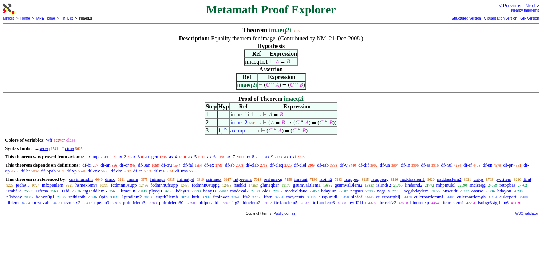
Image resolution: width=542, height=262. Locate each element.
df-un (385, 165)
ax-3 (135, 156)
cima (69, 148)
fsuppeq (351, 179)
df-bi (86, 165)
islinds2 (383, 185)
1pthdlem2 (132, 196)
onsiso (477, 191)
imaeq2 (239, 122)
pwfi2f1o (357, 202)
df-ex (209, 165)
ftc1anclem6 (323, 202)
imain (132, 179)
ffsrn (268, 196)
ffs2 (246, 196)
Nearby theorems (525, 10)
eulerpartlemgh (471, 196)
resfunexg (273, 179)
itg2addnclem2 (246, 202)
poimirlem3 (134, 202)
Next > (532, 5)
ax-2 (122, 156)
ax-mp (237, 130)
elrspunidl (328, 196)
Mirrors (8, 18)
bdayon (504, 191)
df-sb (230, 165)
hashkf (240, 185)
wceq (45, 148)
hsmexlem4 (86, 185)
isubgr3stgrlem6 (493, 202)
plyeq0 (155, 191)
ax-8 (250, 156)
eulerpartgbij (388, 196)
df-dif (363, 165)
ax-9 (269, 156)
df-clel (300, 165)
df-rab (323, 165)
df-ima (181, 171)
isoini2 (326, 179)
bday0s (182, 191)
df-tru (166, 165)
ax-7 (230, 156)
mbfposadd (207, 202)
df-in (405, 165)
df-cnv (94, 171)
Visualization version (500, 18)
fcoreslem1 (453, 202)
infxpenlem (52, 185)
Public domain (284, 213)
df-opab (48, 171)
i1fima (42, 191)
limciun (128, 191)
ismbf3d (14, 191)
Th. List (67, 18)
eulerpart (507, 196)
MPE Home (45, 18)
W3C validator (526, 213)
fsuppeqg (380, 179)
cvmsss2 (72, 202)
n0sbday (14, 196)
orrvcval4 (41, 202)
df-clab (252, 165)
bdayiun (328, 191)
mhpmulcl (446, 185)
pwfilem (503, 179)
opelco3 (101, 202)
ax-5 (192, 156)
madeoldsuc (296, 191)
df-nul (447, 165)
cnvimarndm (81, 179)
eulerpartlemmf (428, 196)
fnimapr (157, 179)
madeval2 (239, 191)
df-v (344, 165)
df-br (25, 171)
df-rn (138, 171)
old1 (266, 191)
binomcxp (419, 202)
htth (195, 196)
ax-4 (173, 156)
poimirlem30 (171, 202)
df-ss (425, 165)
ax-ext (290, 156)
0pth (103, 196)
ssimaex (213, 179)
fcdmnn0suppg (206, 185)
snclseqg (477, 185)
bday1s (210, 191)
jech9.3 (23, 185)
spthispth (77, 196)
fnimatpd (185, 179)
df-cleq (276, 165)
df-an (105, 165)
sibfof (356, 196)
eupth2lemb (167, 196)
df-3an (144, 165)
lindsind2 (413, 185)
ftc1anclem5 (285, 202)
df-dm (116, 171)
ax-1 (108, 156)
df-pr (508, 165)
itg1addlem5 (95, 191)
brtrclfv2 (388, 202)
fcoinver (221, 196)
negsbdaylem (416, 191)
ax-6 (211, 156)
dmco (110, 179)
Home (25, 18)
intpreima (242, 179)
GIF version (529, 18)
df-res (159, 171)
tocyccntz (295, 196)
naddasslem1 (412, 179)
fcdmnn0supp (124, 185)
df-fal (188, 165)
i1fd (66, 191)
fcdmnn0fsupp (164, 185)
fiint (527, 179)
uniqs (478, 179)
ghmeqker (269, 185)
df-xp (72, 171)
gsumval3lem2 (349, 185)
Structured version (466, 18)
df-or (124, 165)
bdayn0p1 (45, 196)
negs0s (356, 191)
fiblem (12, 202)
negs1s (383, 191)
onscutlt (450, 191)
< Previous (510, 5)
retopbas (507, 185)
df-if (467, 165)
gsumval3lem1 (307, 185)
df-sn (487, 165)
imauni (300, 179)
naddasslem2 (449, 179)
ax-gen (151, 156)
